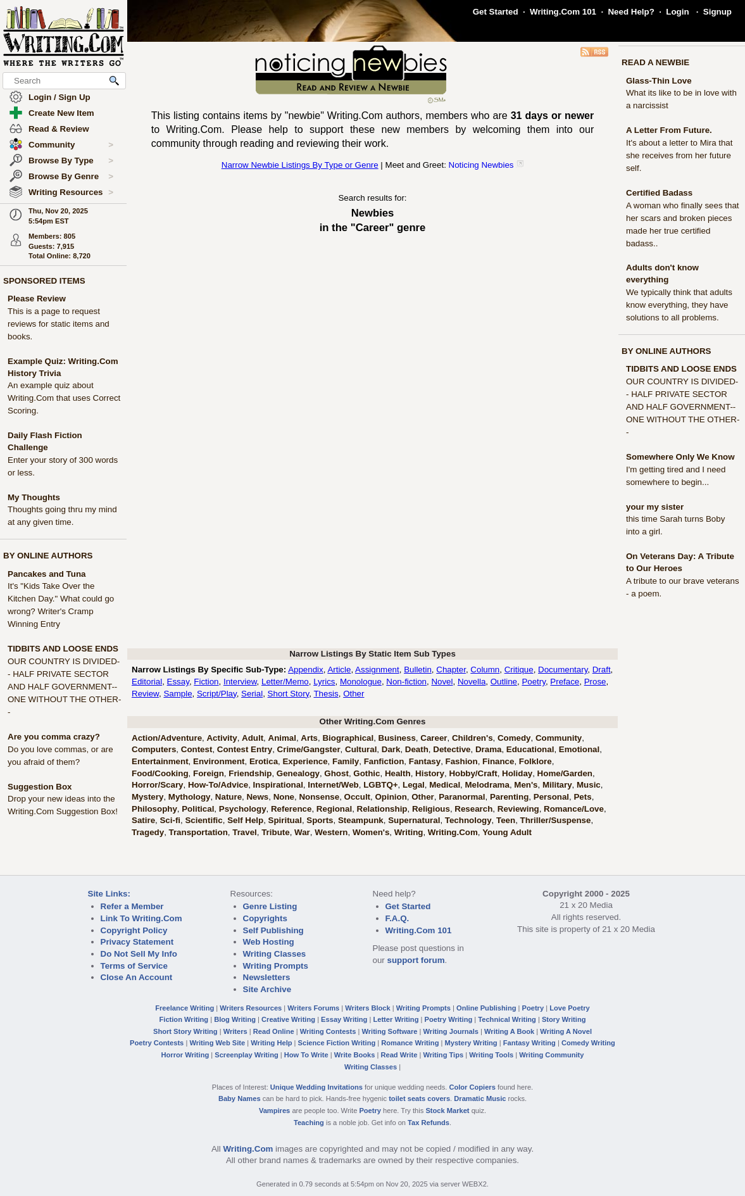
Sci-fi (170, 820)
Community (70, 145)
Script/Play (217, 693)
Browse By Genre (70, 176)
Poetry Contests (157, 1043)
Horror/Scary (158, 785)
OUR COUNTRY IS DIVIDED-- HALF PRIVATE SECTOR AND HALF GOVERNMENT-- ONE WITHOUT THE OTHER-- (64, 687)
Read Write (398, 1055)
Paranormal (462, 797)
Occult (357, 797)
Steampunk (361, 820)
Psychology (242, 809)
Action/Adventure (167, 738)
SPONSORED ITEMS (44, 281)
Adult (252, 738)
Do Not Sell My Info (139, 954)
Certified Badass (659, 193)
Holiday (517, 773)
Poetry (534, 681)
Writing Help (271, 1043)
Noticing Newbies (481, 165)
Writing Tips (443, 1055)
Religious (431, 809)
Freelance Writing (184, 1008)
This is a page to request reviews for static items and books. (59, 323)
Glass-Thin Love (659, 80)
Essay (178, 681)
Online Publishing (486, 1008)
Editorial (147, 681)
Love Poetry (569, 1008)
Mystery (147, 797)
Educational (530, 749)
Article (339, 669)
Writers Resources (251, 1008)
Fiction (206, 681)
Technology (468, 820)
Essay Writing (344, 1019)
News (257, 797)
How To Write (306, 1055)
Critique (519, 669)
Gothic (366, 773)
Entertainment (160, 761)
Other (353, 693)
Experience (304, 761)
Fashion (462, 761)
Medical (444, 785)
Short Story (289, 693)
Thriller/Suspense (555, 820)
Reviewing (518, 809)
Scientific (203, 820)
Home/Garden (564, 773)
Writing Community (551, 1055)
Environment (218, 761)
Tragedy (148, 832)
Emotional (579, 749)
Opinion (390, 797)
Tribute (275, 832)
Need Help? (631, 11)
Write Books (354, 1055)
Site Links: (109, 893)
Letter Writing (395, 1019)
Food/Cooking (160, 773)
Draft (601, 669)
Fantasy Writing (529, 1043)
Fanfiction (384, 761)
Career (433, 738)
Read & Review (58, 129)
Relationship (382, 809)
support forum (415, 960)
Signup (717, 11)
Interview (240, 681)
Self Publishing (273, 930)
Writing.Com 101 (563, 11)
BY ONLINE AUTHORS (47, 555)
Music (589, 785)
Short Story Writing (185, 1031)
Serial (252, 693)
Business (397, 738)
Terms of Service (134, 966)
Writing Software (389, 1031)
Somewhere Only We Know (680, 457)
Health (398, 773)
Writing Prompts (275, 966)
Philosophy (154, 809)
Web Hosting (268, 942)
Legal (414, 785)
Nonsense (319, 797)
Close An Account (137, 977)
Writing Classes (274, 954)
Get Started (495, 11)
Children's (472, 738)
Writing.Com (453, 832)
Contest (197, 749)
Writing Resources (70, 192)
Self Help (245, 820)
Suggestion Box (40, 786)
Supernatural (414, 820)
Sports (319, 820)
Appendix (305, 669)
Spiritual (285, 820)
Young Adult (507, 832)
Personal (551, 797)
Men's (525, 785)
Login (677, 11)
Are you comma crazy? (54, 736)
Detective (451, 749)
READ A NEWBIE (655, 62)
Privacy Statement (137, 942)
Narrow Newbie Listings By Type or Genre (300, 165)
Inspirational (278, 785)
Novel (442, 681)
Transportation (198, 832)
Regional (334, 809)
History (429, 773)
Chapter (451, 669)
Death (417, 749)
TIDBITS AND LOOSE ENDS (63, 648)
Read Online (273, 1031)
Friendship (250, 773)
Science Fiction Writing (337, 1043)
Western (331, 832)
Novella (471, 681)
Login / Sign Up (59, 97)
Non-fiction (406, 681)
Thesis (325, 693)
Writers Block (367, 1008)
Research (473, 809)
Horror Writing (185, 1055)
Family (345, 761)
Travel (244, 832)
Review (145, 693)
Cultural (361, 749)
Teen (505, 820)
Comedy (514, 738)
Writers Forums (313, 1008)
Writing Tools (491, 1055)
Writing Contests (328, 1031)
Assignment (377, 669)
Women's (371, 832)
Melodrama (487, 785)
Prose (595, 681)
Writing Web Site (217, 1043)
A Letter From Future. (669, 130)
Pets (582, 797)
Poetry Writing (449, 1019)
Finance (498, 761)
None (283, 797)
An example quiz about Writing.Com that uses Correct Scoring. (64, 398)
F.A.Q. (397, 918)
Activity (221, 738)
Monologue (361, 681)
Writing (408, 832)
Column (484, 669)
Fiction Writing (184, 1019)
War (302, 832)
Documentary (562, 669)
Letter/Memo (285, 681)
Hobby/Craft (473, 773)
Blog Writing (235, 1019)
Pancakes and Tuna (46, 574)
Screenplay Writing (246, 1055)
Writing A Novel (566, 1031)
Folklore (535, 761)
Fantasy (425, 761)
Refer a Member (132, 906)
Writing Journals (451, 1031)
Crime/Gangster (309, 749)
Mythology (189, 797)
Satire (143, 820)
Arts (309, 738)
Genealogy (298, 773)
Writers (235, 1031)
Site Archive (267, 989)
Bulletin (418, 669)
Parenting (509, 797)
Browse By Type (70, 160)
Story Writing (564, 1019)
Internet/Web (333, 785)
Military (557, 785)
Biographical (347, 738)
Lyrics (324, 681)
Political (198, 809)
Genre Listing (270, 906)
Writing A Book (509, 1031)
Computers (154, 749)
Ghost (336, 773)
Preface (564, 681)
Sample (177, 693)
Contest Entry (244, 749)
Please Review (37, 298)
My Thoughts (34, 497)
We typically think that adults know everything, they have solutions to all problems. (679, 304)
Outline (504, 681)
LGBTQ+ (380, 785)
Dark (391, 749)
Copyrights (265, 918)
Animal (282, 738)
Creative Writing (288, 1019)
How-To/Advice (218, 785)
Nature (228, 797)
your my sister (655, 507)
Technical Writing (507, 1019)
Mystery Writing (471, 1043)
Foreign (208, 773)
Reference (291, 809)
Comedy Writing (588, 1043)
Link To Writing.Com (141, 918)
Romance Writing (410, 1043)
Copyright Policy (134, 930)
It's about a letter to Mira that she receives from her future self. (679, 155)
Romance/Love (574, 809)
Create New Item (61, 113)
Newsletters (267, 977)
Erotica (263, 761)
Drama (488, 749)
